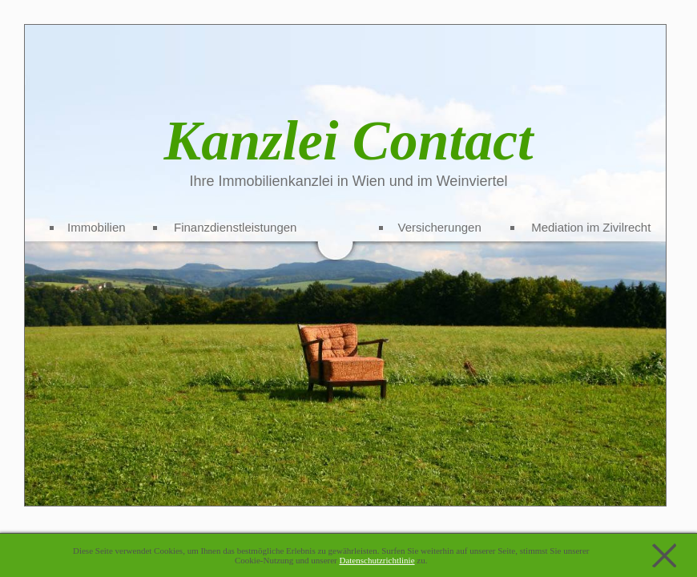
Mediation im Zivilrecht (591, 227)
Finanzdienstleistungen (235, 227)
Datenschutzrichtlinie (376, 560)
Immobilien (96, 227)
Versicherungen (439, 227)
